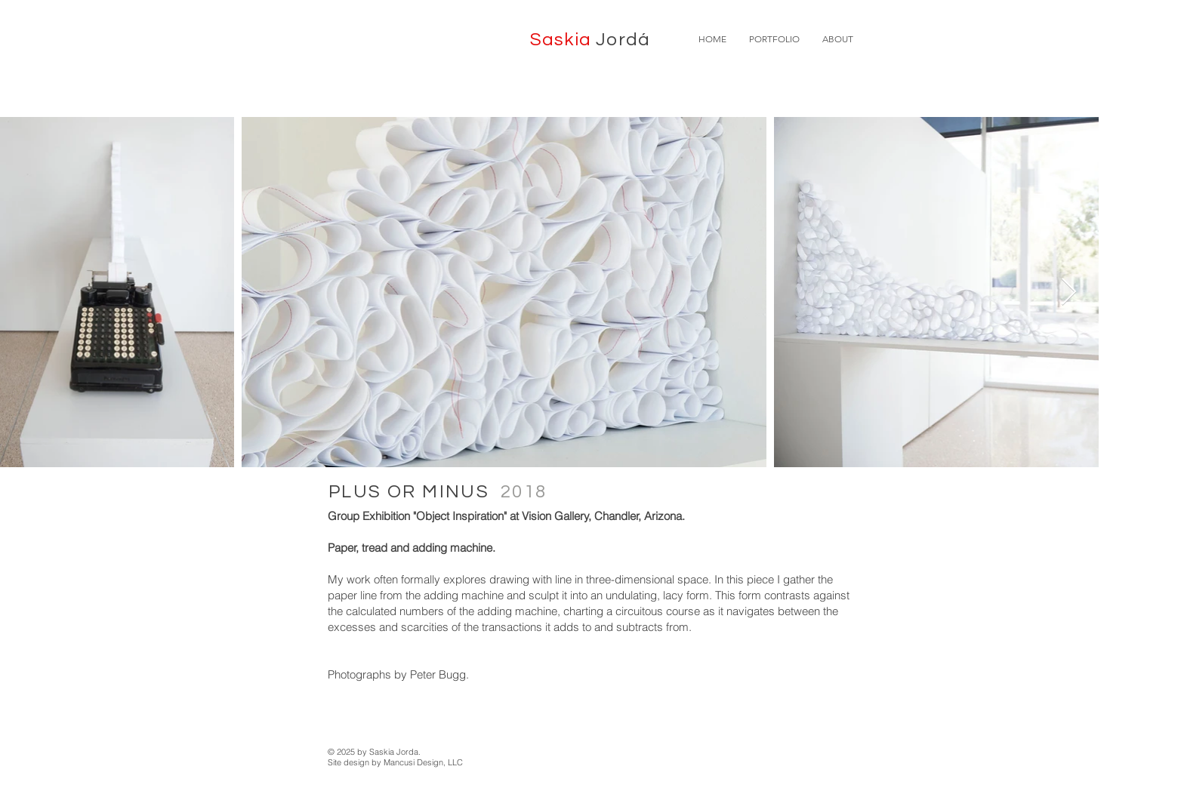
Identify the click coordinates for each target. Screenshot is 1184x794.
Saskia (590, 39)
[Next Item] (1069, 292)
